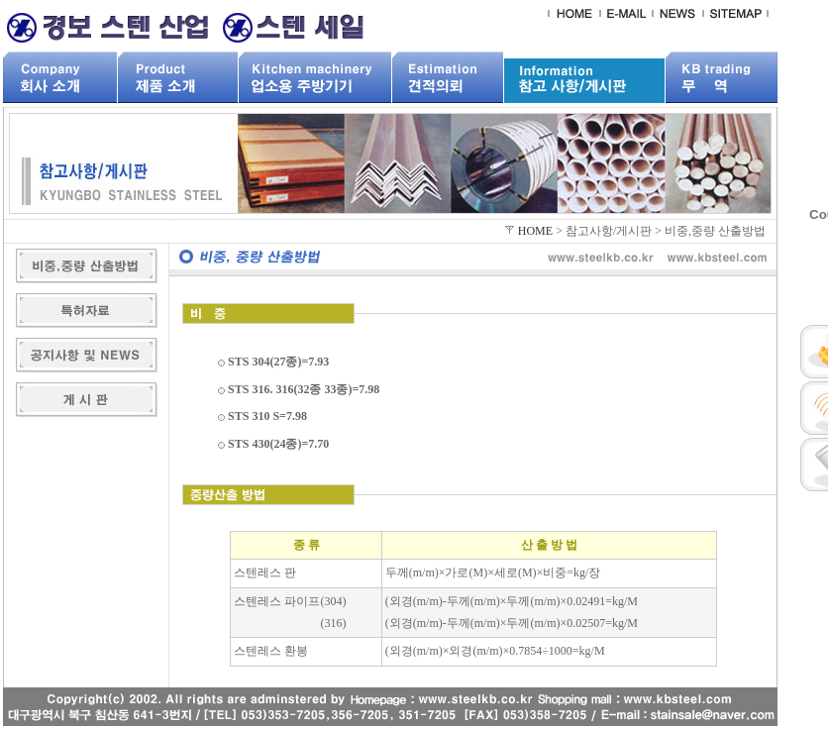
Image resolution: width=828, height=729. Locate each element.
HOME (535, 231)
